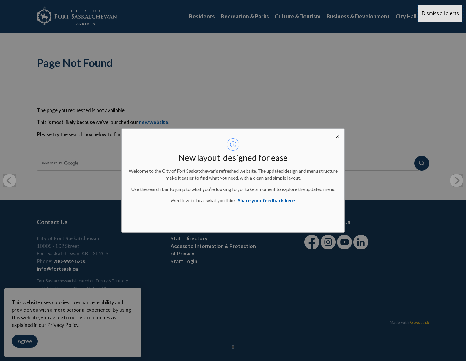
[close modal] (337, 136)
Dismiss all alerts (440, 13)
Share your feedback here (266, 200)
